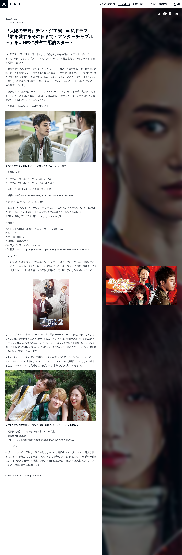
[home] (11, 4)
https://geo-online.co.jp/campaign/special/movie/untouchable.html (56, 249)
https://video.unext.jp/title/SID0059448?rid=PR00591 (47, 195)
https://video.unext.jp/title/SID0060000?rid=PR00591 (47, 440)
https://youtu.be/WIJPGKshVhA (32, 106)
